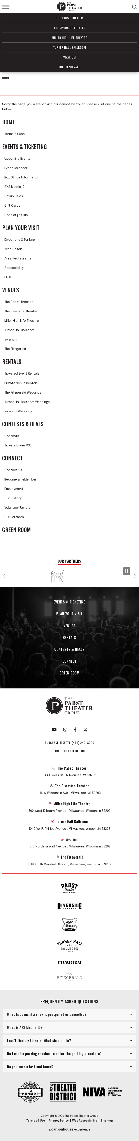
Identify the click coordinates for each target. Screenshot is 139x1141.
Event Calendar (16, 168)
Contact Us (13, 470)
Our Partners (14, 517)
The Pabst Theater (69, 18)
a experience (69, 1129)
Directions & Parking (19, 239)
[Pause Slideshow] (126, 571)
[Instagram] (65, 730)
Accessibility (14, 268)
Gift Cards (12, 205)
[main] (69, 313)
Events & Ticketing (24, 146)
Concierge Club (16, 215)
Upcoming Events (17, 158)
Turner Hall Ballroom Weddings (27, 402)
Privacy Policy (59, 1121)
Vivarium (69, 57)
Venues (10, 290)
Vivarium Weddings (18, 411)
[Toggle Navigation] (6, 7)
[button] (5, 575)
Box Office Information (21, 177)
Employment (13, 489)
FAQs (8, 277)
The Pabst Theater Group (69, 6)
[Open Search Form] (134, 6)
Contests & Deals (22, 424)
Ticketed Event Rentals (21, 373)
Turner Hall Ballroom (69, 47)
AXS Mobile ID (14, 186)
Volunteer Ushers (17, 507)
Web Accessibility (84, 1121)
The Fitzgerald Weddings (22, 392)
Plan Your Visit (20, 227)
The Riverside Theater (69, 27)
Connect (12, 458)
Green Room (16, 529)
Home (6, 78)
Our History (13, 498)
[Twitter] (85, 730)
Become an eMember (20, 479)
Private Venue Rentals (21, 383)
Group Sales (13, 196)
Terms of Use (14, 134)
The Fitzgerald (69, 67)
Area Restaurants (18, 258)
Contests (11, 436)
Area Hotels (13, 249)
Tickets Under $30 (18, 445)
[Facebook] (75, 730)
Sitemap (107, 1121)
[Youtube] (54, 730)
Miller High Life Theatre (69, 37)
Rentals (11, 361)
